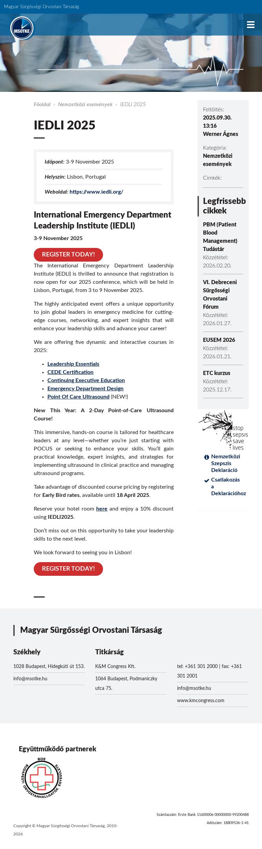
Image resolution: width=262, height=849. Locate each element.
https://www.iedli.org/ (96, 192)
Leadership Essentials (73, 364)
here (101, 509)
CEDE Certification (70, 372)
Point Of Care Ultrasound (78, 397)
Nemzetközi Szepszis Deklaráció (225, 463)
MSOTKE (21, 28)
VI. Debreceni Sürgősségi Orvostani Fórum (220, 295)
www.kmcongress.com (200, 700)
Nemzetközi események (85, 104)
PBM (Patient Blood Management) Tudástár (220, 237)
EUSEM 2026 (219, 340)
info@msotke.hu (30, 679)
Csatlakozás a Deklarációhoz (227, 486)
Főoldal (42, 104)
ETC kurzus (216, 373)
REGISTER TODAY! (68, 255)
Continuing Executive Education (86, 380)
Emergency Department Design (85, 388)
